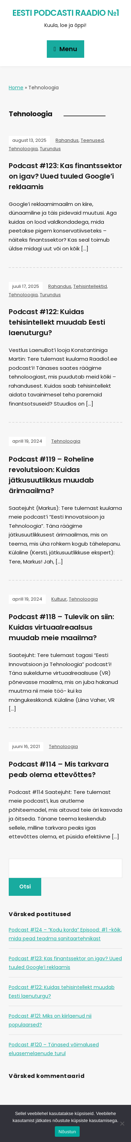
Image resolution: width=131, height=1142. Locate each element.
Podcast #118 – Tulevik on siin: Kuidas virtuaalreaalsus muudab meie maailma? (61, 627)
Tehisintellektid (90, 286)
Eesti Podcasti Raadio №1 (65, 13)
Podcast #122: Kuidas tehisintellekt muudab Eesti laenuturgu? (57, 322)
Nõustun (67, 1131)
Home (16, 87)
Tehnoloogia (23, 148)
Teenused (92, 140)
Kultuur (59, 599)
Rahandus (67, 140)
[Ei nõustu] (122, 1123)
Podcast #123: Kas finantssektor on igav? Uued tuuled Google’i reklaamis (65, 176)
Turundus (50, 148)
